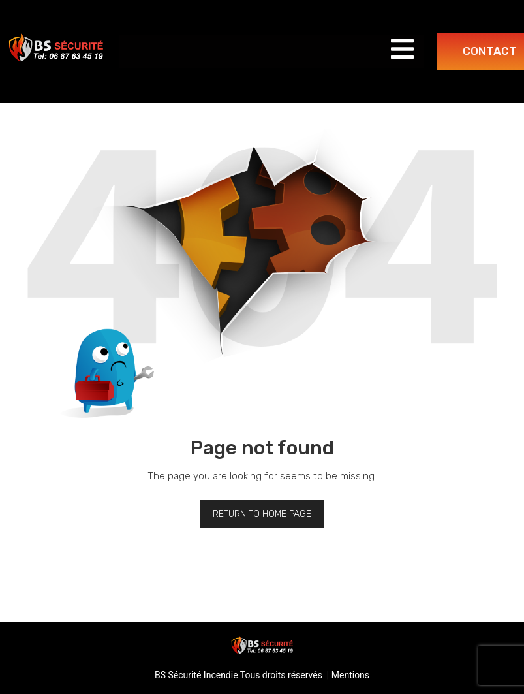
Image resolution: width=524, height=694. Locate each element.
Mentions (350, 675)
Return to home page (262, 514)
